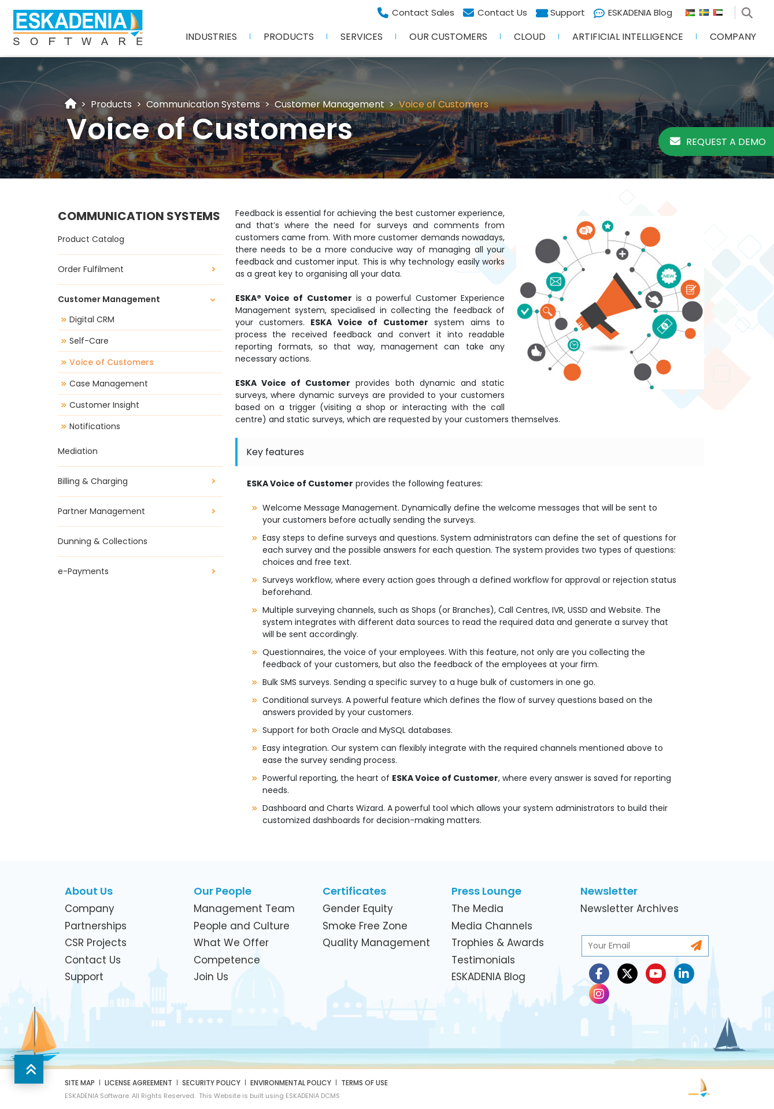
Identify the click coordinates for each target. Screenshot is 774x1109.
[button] (28, 1069)
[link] (111, 104)
